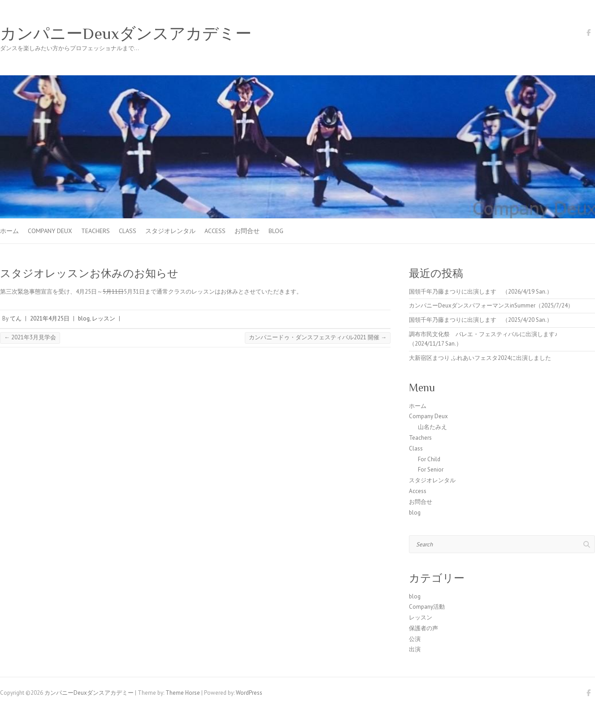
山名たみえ (432, 427)
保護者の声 (423, 628)
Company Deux (50, 231)
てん (16, 318)
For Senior (430, 469)
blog (276, 231)
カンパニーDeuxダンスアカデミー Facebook (588, 34)
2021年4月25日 (49, 318)
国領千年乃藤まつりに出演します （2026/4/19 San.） (480, 291)
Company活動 (427, 606)
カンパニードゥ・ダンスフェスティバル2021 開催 (318, 337)
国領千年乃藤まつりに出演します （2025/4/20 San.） (480, 320)
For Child (429, 459)
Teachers (95, 231)
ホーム (9, 231)
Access (215, 231)
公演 (415, 639)
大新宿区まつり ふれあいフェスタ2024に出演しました (480, 358)
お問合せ (247, 231)
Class (127, 231)
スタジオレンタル (170, 231)
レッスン (103, 318)
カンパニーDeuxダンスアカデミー (126, 34)
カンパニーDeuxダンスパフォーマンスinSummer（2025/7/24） (491, 305)
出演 (415, 649)
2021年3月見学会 (30, 337)
